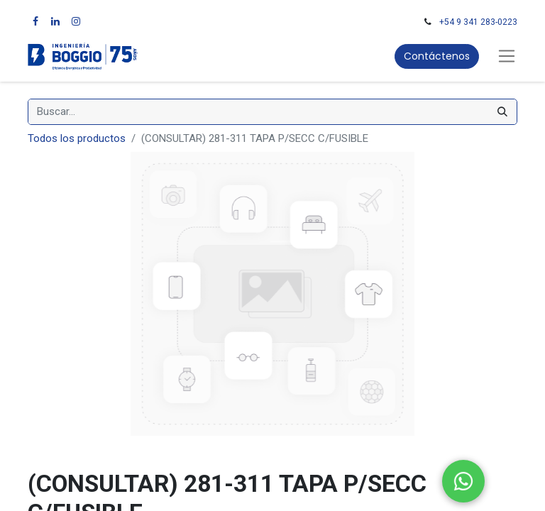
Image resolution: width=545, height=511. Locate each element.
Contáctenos (437, 56)
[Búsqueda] (502, 111)
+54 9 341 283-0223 (478, 22)
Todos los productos (77, 138)
